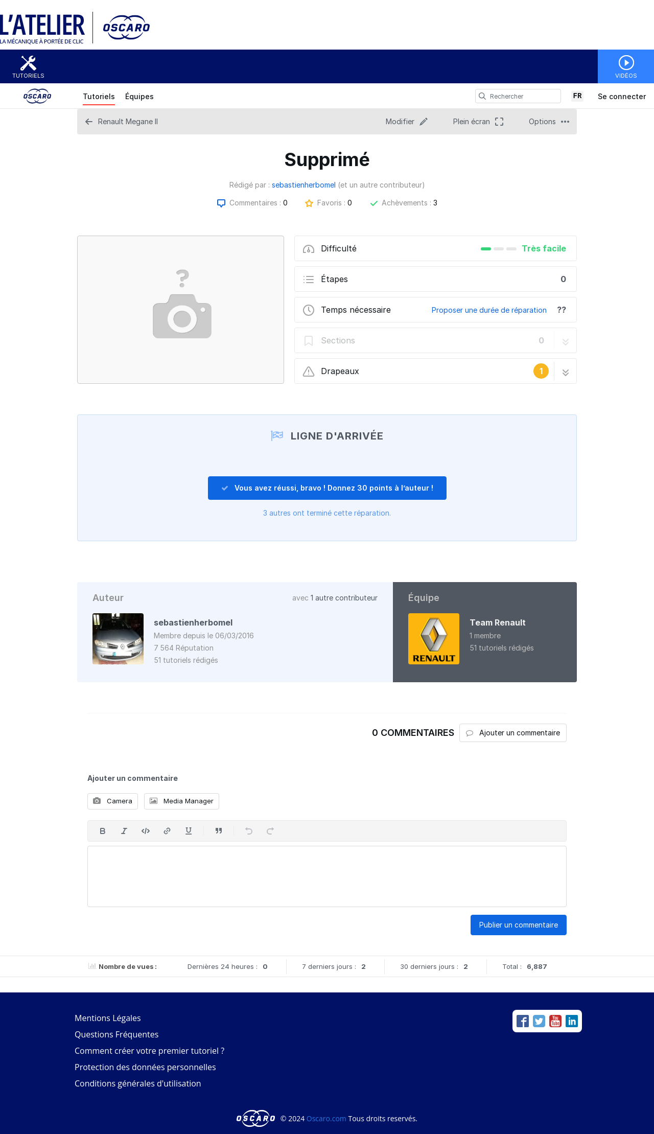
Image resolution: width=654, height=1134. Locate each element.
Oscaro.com (326, 1118)
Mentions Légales (108, 1018)
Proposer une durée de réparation (489, 310)
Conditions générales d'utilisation (138, 1083)
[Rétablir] (270, 831)
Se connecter (622, 96)
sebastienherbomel (304, 184)
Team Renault (498, 622)
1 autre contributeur (344, 597)
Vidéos (626, 75)
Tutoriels (28, 75)
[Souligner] (188, 831)
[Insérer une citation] (218, 831)
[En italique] (124, 831)
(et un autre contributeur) (381, 184)
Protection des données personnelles (145, 1067)
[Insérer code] (145, 831)
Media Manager (182, 801)
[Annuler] (249, 831)
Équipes (139, 96)
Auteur (108, 597)
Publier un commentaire (518, 924)
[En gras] (102, 831)
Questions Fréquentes (116, 1034)
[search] (482, 96)
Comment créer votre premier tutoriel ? (149, 1050)
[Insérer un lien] (167, 831)
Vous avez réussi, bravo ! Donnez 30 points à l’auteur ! (327, 487)
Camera (112, 801)
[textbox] (327, 876)
